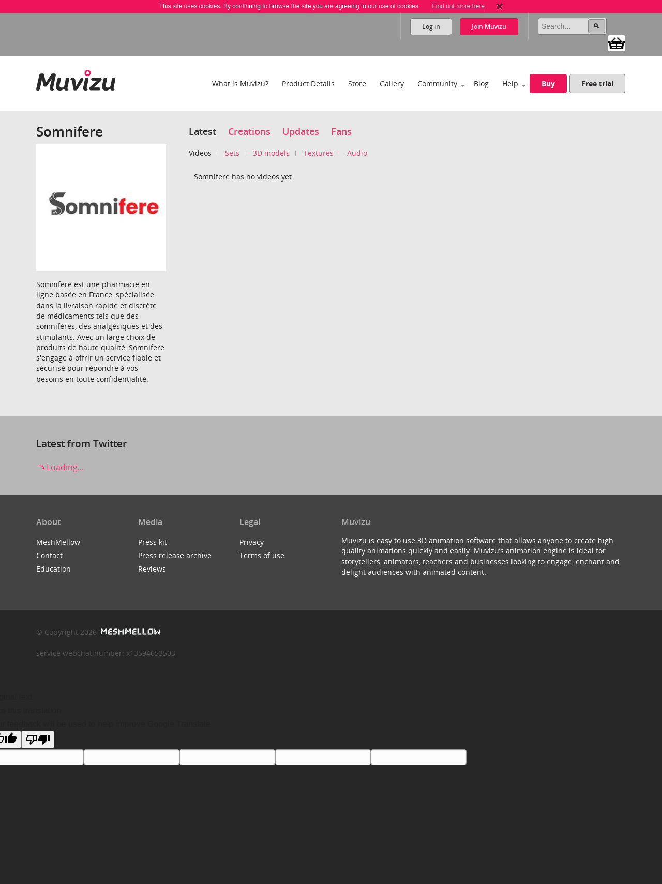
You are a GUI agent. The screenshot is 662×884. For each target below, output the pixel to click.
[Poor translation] (37, 739)
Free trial (597, 83)
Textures (319, 153)
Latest (202, 131)
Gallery (392, 83)
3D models (271, 153)
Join (489, 26)
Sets (232, 153)
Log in (431, 26)
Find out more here (458, 6)
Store (357, 83)
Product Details (308, 83)
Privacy (251, 542)
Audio (357, 153)
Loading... (60, 467)
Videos (200, 153)
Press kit (152, 542)
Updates (300, 131)
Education (53, 569)
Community (437, 83)
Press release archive (175, 555)
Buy (548, 83)
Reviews (152, 569)
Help (510, 83)
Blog (481, 83)
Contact (49, 555)
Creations (249, 131)
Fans (341, 131)
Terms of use (261, 555)
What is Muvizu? (240, 83)
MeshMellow (58, 542)
